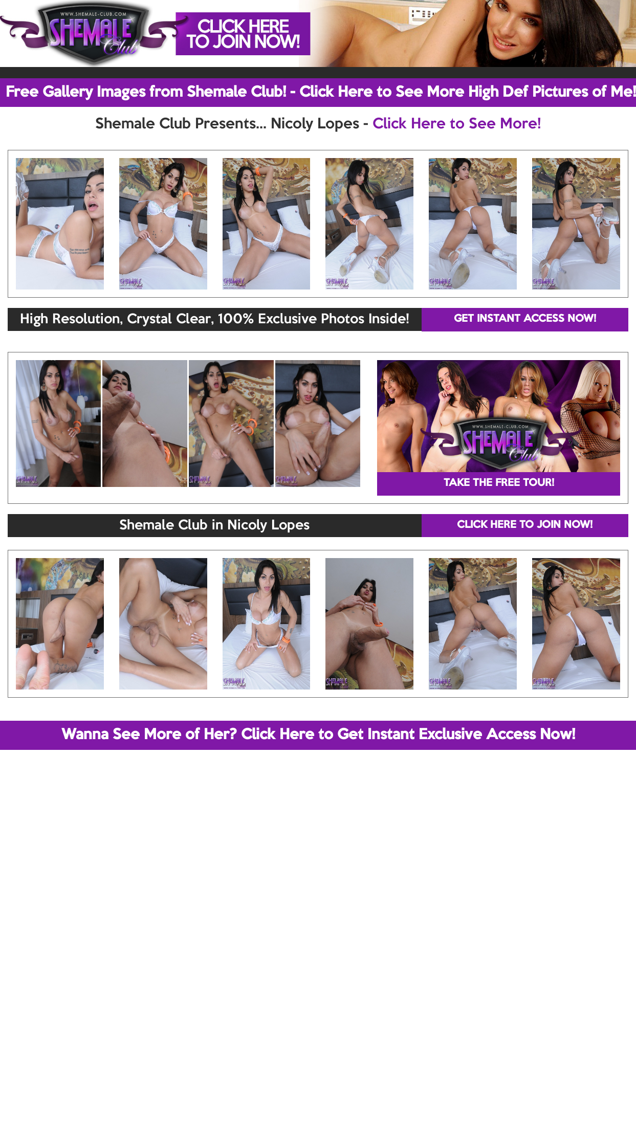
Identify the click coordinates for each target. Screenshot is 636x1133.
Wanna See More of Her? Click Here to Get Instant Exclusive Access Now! (318, 735)
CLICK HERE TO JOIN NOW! (525, 525)
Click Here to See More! (456, 124)
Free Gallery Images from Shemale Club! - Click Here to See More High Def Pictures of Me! (321, 92)
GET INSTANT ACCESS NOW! (525, 319)
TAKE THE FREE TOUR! (499, 483)
